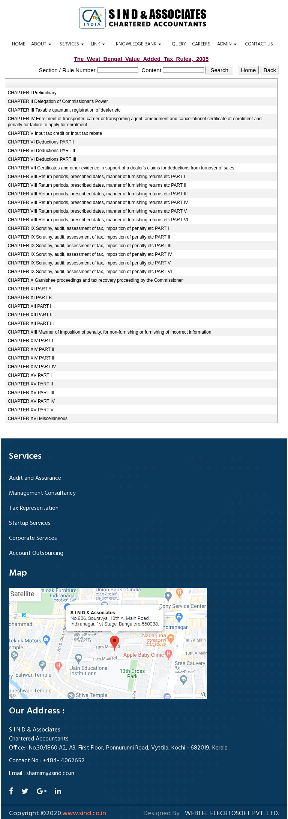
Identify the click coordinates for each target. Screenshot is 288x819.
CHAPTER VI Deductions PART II (41, 150)
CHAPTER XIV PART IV (32, 366)
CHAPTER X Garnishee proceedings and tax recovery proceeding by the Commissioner (95, 280)
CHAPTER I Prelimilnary (32, 92)
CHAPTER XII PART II (30, 314)
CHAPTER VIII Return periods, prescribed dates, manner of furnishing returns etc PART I (96, 176)
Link (98, 44)
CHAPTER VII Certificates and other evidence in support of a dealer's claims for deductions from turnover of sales (121, 168)
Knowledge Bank (138, 44)
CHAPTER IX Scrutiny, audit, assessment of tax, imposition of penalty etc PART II (89, 237)
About (41, 44)
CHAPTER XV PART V (31, 410)
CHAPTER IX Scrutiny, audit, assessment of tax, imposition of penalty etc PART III (90, 245)
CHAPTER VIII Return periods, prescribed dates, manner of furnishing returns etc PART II (97, 185)
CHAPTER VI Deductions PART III (42, 159)
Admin (227, 44)
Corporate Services (33, 538)
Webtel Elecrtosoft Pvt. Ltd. (232, 814)
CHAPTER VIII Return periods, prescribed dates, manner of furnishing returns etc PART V (97, 211)
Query (179, 44)
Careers (201, 44)
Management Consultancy (42, 493)
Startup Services (30, 523)
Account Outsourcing (36, 553)
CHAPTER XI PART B (30, 297)
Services (72, 44)
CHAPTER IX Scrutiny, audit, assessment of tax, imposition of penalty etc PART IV (90, 254)
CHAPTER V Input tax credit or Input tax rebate (55, 133)
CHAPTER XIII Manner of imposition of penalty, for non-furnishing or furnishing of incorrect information (110, 332)
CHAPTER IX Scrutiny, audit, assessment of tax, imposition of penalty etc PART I (88, 228)
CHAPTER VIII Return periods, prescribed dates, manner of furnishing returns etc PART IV (98, 202)
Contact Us (259, 44)
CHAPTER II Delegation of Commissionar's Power (58, 101)
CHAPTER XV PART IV (31, 401)
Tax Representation (33, 508)
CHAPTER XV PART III (31, 392)
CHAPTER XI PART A (30, 289)
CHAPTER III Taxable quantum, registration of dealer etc (64, 110)
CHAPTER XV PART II (30, 384)
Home (18, 44)
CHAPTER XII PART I (29, 306)
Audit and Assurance (35, 478)
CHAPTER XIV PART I (30, 340)
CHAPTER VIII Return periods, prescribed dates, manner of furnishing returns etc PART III (98, 193)
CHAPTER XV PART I (30, 375)
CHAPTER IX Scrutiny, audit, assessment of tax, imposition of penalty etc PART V (89, 263)
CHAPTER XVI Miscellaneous (38, 418)
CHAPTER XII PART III (31, 323)
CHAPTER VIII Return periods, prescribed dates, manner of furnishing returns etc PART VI (98, 219)
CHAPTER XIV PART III (32, 358)
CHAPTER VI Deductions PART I (41, 142)
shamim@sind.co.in (50, 773)
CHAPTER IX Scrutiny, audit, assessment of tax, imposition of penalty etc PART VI (90, 271)
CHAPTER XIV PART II (31, 349)
